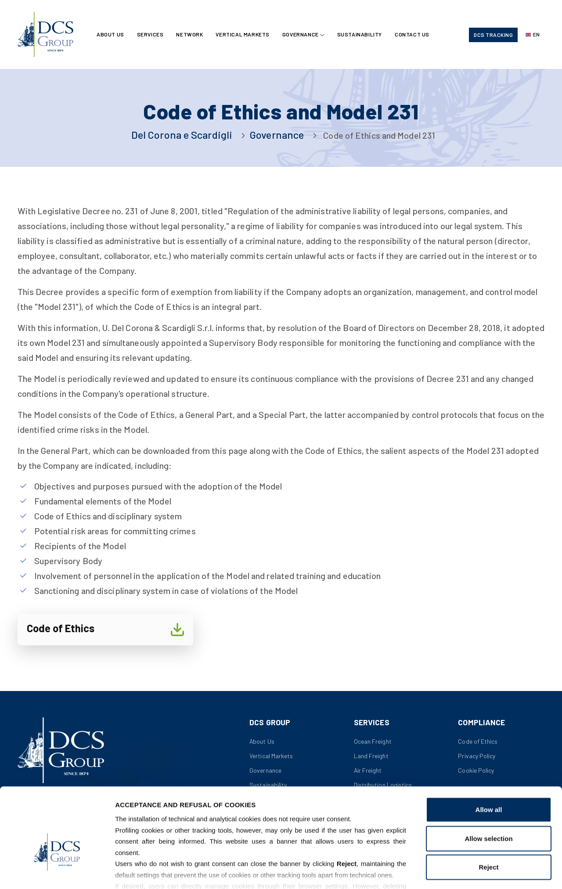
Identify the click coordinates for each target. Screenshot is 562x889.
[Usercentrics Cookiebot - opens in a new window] (56, 871)
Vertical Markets (243, 35)
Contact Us (413, 35)
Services (150, 35)
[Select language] (532, 35)
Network (190, 35)
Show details (460, 871)
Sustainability (361, 35)
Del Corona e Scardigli (181, 134)
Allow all (489, 755)
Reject (488, 812)
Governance (301, 35)
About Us (110, 35)
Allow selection (488, 783)
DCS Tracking (493, 35)
